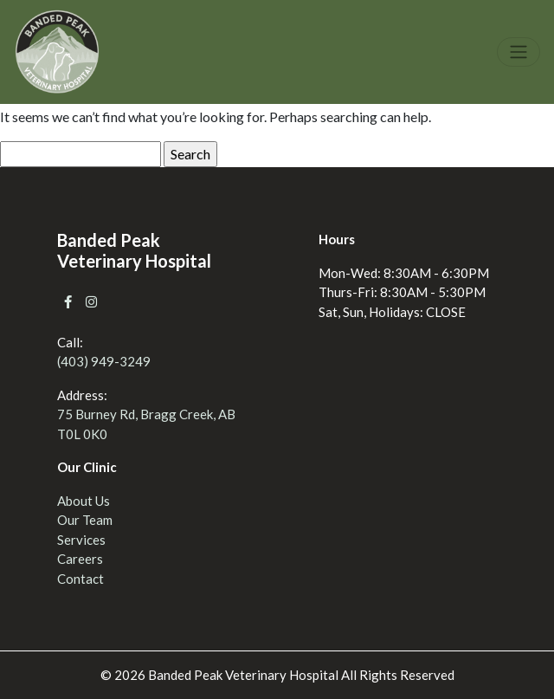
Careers (80, 558)
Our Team (85, 519)
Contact (80, 578)
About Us (83, 500)
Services (81, 539)
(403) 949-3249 (104, 361)
